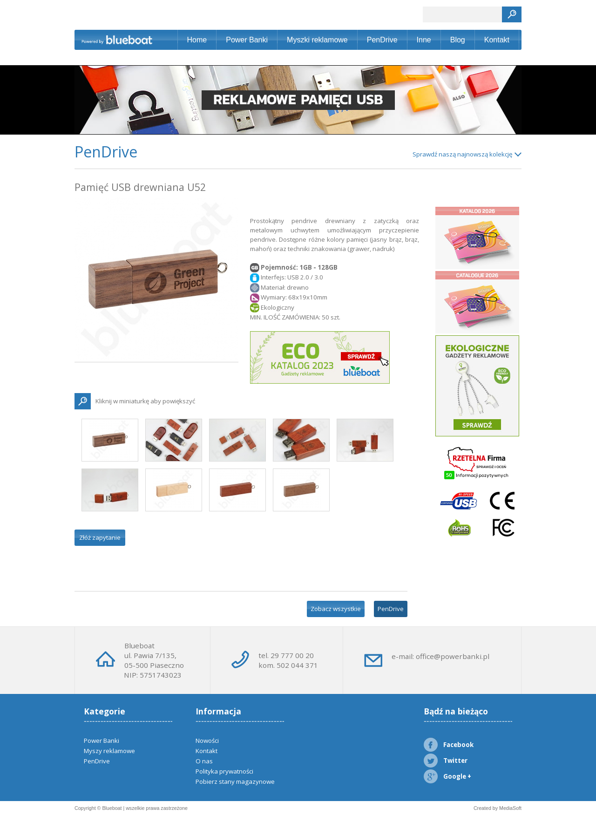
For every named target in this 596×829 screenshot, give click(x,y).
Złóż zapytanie (100, 537)
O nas (204, 761)
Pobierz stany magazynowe (235, 781)
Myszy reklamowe (109, 751)
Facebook (449, 745)
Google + (447, 776)
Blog (457, 40)
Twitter (445, 761)
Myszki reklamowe (317, 40)
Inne (424, 40)
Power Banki (247, 40)
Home (197, 40)
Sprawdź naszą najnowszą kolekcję (462, 154)
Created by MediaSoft (498, 808)
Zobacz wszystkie (336, 609)
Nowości (207, 740)
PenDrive (382, 40)
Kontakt (496, 40)
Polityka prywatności (224, 771)
